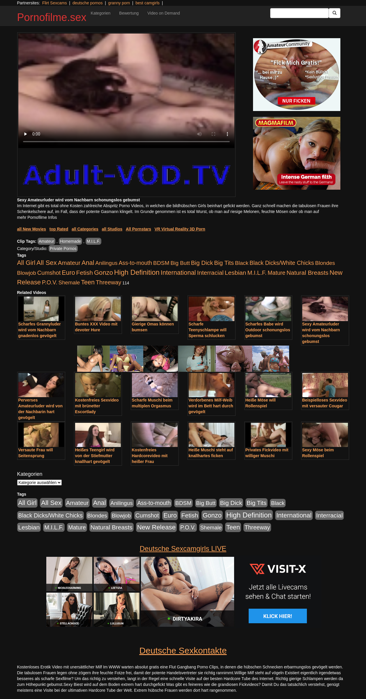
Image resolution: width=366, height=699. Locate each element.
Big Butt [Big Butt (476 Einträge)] (180, 263)
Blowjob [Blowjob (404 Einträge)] (26, 273)
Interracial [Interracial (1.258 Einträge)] (210, 272)
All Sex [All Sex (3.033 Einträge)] (46, 262)
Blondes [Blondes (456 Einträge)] (325, 263)
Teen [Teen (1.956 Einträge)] (88, 282)
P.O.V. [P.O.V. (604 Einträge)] (49, 282)
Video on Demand (163, 13)
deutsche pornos (88, 3)
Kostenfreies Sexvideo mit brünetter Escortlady (97, 406)
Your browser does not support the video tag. (126, 91)
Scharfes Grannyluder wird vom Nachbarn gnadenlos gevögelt (39, 330)
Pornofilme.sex (51, 17)
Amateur (46, 241)
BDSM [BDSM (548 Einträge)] (161, 263)
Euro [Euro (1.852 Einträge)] (68, 272)
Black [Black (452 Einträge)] (241, 263)
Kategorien (101, 13)
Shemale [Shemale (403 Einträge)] (69, 282)
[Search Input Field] (299, 13)
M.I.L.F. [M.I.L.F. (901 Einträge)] (256, 273)
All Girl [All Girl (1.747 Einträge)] (26, 262)
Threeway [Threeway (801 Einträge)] (108, 282)
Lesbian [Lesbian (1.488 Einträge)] (235, 272)
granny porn (119, 3)
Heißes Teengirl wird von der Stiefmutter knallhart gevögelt (95, 456)
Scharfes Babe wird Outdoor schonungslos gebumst (267, 330)
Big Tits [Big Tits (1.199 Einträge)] (224, 262)
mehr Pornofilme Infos (37, 217)
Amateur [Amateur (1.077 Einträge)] (69, 262)
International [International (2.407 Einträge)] (178, 272)
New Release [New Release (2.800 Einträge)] (156, 527)
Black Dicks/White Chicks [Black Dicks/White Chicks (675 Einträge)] (282, 263)
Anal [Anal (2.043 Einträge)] (88, 262)
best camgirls (148, 3)
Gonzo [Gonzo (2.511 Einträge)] (103, 272)
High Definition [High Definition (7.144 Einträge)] (137, 272)
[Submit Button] (334, 13)
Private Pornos (63, 248)
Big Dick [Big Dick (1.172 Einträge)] (202, 262)
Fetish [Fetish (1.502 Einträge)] (84, 272)
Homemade (70, 241)
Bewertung (129, 13)
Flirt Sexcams (54, 3)
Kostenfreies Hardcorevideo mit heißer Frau (150, 456)
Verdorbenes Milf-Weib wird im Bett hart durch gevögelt (211, 406)
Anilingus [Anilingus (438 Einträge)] (106, 263)
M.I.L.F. (93, 241)
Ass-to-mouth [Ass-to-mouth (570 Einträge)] (135, 263)
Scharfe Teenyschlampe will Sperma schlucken (208, 330)
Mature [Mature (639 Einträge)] (276, 273)
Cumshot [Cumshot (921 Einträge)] (49, 273)
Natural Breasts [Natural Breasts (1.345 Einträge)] (307, 272)
